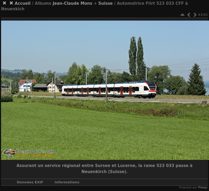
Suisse (105, 3)
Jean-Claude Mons (72, 3)
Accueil (23, 3)
